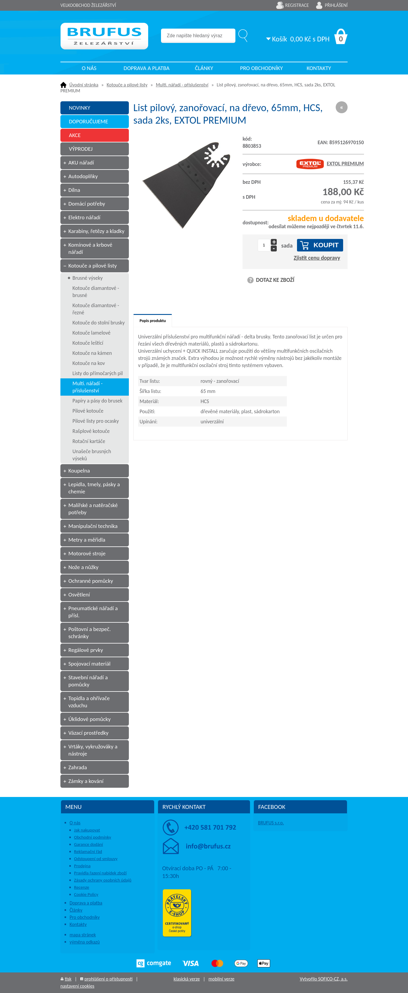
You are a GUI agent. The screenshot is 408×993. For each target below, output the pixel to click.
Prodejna (82, 865)
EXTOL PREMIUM (330, 163)
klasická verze (186, 979)
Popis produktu (153, 320)
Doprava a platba (146, 68)
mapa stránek (83, 935)
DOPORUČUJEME (88, 121)
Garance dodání (88, 844)
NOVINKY (79, 107)
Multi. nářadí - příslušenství (182, 85)
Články (204, 68)
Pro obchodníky (261, 68)
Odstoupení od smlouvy (96, 858)
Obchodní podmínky (92, 837)
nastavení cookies (77, 986)
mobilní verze (221, 979)
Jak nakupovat (87, 830)
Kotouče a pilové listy (127, 85)
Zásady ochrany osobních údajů (103, 880)
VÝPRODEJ (81, 148)
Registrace (297, 5)
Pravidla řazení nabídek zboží (100, 873)
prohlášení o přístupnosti (109, 979)
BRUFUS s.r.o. (271, 823)
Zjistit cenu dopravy (317, 257)
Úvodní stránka (83, 85)
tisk (68, 979)
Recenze (81, 887)
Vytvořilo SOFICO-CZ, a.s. (324, 979)
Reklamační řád (88, 851)
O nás (89, 68)
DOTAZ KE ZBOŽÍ (275, 279)
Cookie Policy (86, 894)
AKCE (75, 135)
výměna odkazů (85, 942)
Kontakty (319, 68)
